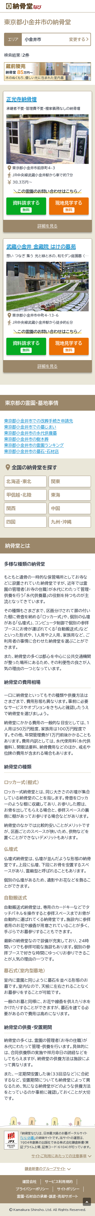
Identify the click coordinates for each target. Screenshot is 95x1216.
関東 (55, 481)
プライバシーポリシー (32, 1189)
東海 (55, 494)
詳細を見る (47, 226)
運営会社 (29, 1181)
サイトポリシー (68, 1189)
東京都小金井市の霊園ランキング (34, 445)
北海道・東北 (18, 481)
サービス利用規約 (59, 1181)
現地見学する (68, 207)
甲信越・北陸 (18, 494)
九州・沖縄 (61, 521)
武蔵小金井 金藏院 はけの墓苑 (41, 246)
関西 (10, 508)
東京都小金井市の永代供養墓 (30, 433)
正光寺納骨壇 (21, 99)
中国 (55, 508)
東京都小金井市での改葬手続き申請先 (38, 421)
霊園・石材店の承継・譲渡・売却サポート (47, 1196)
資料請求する (26, 207)
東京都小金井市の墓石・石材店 (31, 451)
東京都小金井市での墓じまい (30, 427)
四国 (10, 521)
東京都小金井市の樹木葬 (26, 439)
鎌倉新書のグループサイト (45, 1169)
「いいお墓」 (27, 1137)
